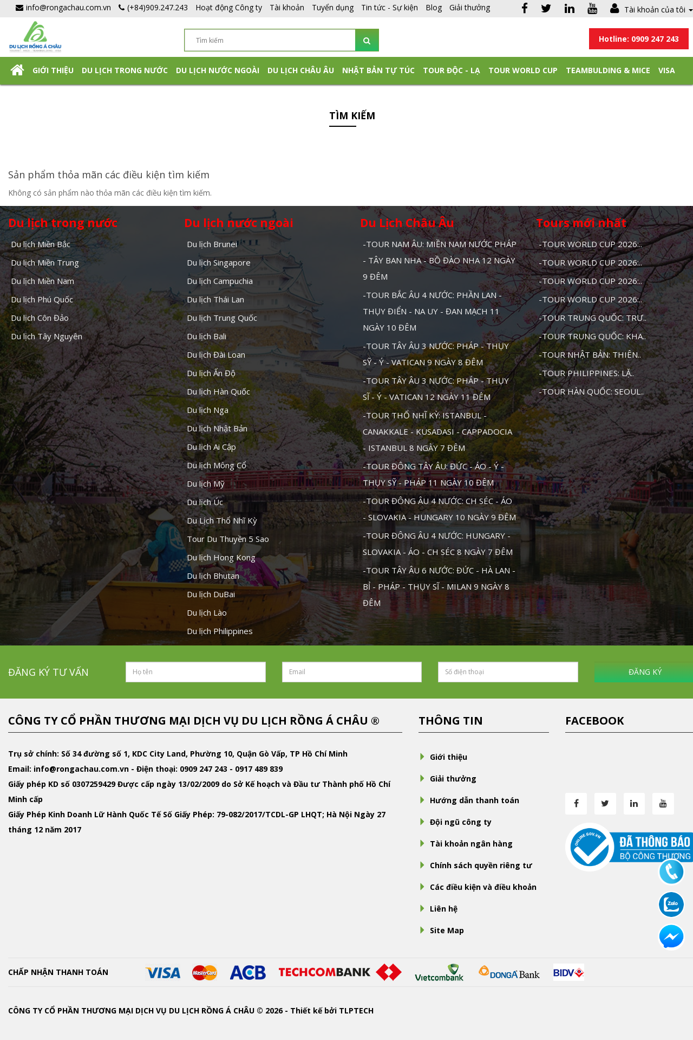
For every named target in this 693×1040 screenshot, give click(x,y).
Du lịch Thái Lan (215, 299)
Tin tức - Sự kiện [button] (389, 7)
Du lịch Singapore (219, 262)
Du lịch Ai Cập (211, 446)
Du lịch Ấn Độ (211, 372)
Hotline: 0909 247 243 (639, 39)
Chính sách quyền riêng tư (475, 865)
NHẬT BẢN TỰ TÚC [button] (378, 70)
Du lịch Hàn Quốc (218, 391)
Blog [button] (434, 7)
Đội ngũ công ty (455, 822)
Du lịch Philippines (220, 630)
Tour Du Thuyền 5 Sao (228, 538)
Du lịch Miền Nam (42, 280)
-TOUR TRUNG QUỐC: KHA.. (592, 336)
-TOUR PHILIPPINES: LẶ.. (586, 372)
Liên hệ (438, 908)
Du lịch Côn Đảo (40, 317)
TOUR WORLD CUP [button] (523, 70)
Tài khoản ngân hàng (466, 843)
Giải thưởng (469, 7)
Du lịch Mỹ (206, 483)
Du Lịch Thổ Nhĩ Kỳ (222, 520)
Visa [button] (666, 70)
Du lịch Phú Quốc (42, 299)
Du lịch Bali (206, 336)
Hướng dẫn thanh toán (469, 800)
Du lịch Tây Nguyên (46, 336)
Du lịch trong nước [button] (125, 70)
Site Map (441, 930)
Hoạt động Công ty (228, 7)
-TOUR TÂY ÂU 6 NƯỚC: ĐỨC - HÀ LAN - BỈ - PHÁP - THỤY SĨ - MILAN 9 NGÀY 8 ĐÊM (439, 586)
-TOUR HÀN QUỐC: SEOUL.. (591, 391)
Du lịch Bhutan (213, 575)
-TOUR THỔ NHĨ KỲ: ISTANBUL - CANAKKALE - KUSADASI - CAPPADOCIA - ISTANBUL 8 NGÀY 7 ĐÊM (437, 431)
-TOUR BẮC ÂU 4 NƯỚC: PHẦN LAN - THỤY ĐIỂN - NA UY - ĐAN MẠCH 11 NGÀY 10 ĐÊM (432, 311)
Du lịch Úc (205, 501)
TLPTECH (356, 1010)
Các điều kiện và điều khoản (478, 887)
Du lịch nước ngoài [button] (217, 70)
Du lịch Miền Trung (45, 262)
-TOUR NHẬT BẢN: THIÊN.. (590, 354)
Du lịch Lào (207, 612)
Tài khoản (287, 7)
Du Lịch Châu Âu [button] (300, 70)
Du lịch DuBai (211, 594)
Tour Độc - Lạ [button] (451, 70)
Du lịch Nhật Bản (217, 428)
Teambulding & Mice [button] (608, 70)
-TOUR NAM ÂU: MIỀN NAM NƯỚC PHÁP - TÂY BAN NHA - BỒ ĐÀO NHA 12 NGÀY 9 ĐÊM (440, 260)
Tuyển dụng (333, 7)
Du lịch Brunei (212, 243)
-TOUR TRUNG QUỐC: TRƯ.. (592, 317)
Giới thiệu (53, 70)
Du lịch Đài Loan (216, 354)
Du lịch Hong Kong (221, 557)
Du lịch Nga (207, 409)
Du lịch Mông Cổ (216, 465)
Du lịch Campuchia (220, 280)
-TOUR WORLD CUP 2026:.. (590, 243)
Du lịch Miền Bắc (40, 243)
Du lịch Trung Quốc (222, 317)
